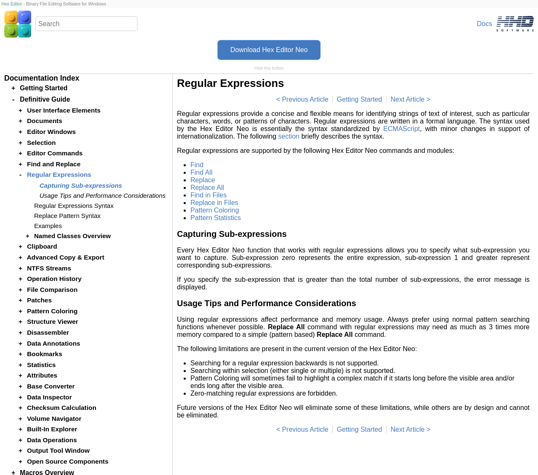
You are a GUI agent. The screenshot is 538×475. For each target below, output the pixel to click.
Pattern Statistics (215, 217)
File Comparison (52, 289)
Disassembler (48, 332)
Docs (484, 23)
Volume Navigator (54, 418)
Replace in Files (214, 202)
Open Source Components (67, 461)
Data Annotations (53, 343)
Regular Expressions (59, 174)
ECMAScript (401, 128)
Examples (48, 225)
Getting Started (359, 99)
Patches (39, 300)
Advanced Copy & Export (65, 257)
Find (196, 164)
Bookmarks (44, 353)
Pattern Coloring (214, 210)
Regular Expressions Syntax (73, 205)
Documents (44, 120)
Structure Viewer (52, 321)
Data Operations (52, 440)
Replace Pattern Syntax (67, 215)
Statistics (41, 364)
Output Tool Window (58, 450)
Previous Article (305, 99)
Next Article (407, 99)
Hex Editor (11, 3)
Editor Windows (51, 131)
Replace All (207, 187)
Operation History (54, 278)
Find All (201, 172)
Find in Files (208, 195)
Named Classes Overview (72, 235)
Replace (202, 180)
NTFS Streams (49, 268)
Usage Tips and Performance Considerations (103, 195)
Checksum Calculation (61, 407)
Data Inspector (49, 397)
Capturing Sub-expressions (81, 185)
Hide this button (269, 68)
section (289, 136)
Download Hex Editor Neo (269, 49)
